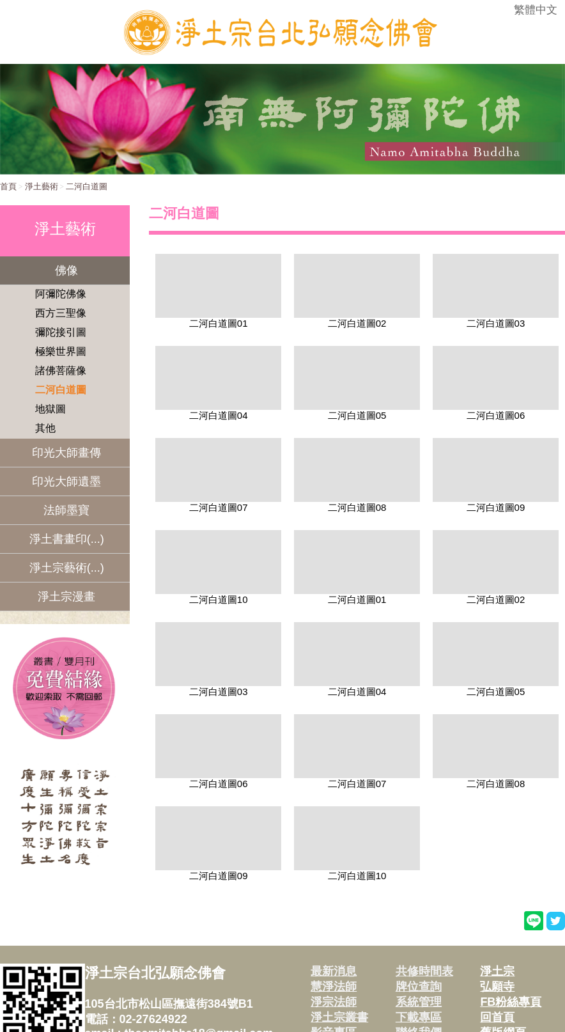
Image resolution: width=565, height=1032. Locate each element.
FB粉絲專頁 (510, 1002)
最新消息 (334, 971)
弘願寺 (497, 986)
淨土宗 (497, 971)
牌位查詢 (419, 986)
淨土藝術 (41, 186)
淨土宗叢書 (339, 1017)
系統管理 (419, 1002)
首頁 (8, 186)
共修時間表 (424, 971)
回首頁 (497, 1017)
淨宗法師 (334, 1002)
